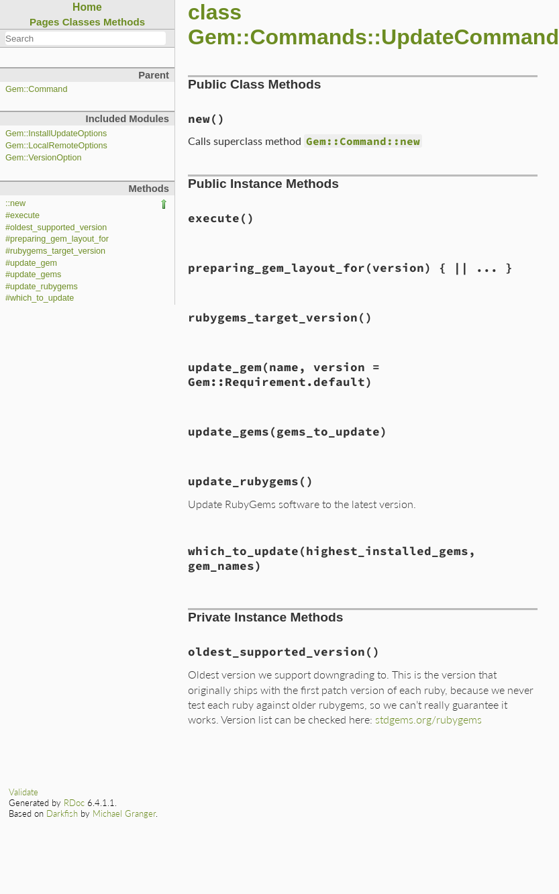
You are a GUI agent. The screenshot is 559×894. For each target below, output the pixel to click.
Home (87, 7)
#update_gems (33, 274)
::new (15, 203)
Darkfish (62, 813)
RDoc (74, 802)
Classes (81, 22)
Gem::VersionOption (43, 157)
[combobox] (85, 38)
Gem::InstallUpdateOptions (56, 133)
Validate (23, 792)
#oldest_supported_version (56, 227)
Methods (124, 22)
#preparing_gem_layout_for (57, 239)
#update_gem (31, 263)
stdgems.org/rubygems (428, 719)
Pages (45, 22)
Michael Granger (124, 813)
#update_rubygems (41, 286)
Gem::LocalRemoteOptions (56, 145)
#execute (22, 215)
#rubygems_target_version (55, 251)
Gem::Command (36, 89)
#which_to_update (39, 298)
